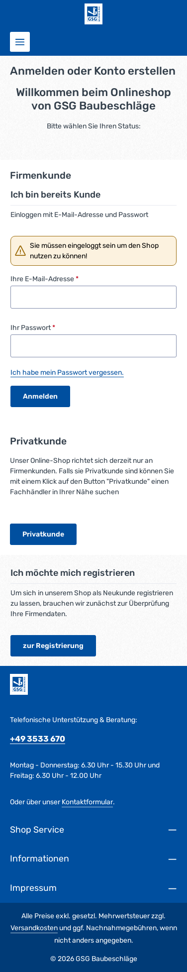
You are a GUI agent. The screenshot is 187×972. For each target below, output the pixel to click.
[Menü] (20, 42)
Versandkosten (34, 928)
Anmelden (40, 396)
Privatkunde (43, 534)
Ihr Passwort (32, 328)
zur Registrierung (53, 646)
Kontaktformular (87, 802)
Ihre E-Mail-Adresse (44, 279)
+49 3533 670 (37, 739)
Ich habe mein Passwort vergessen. (67, 372)
